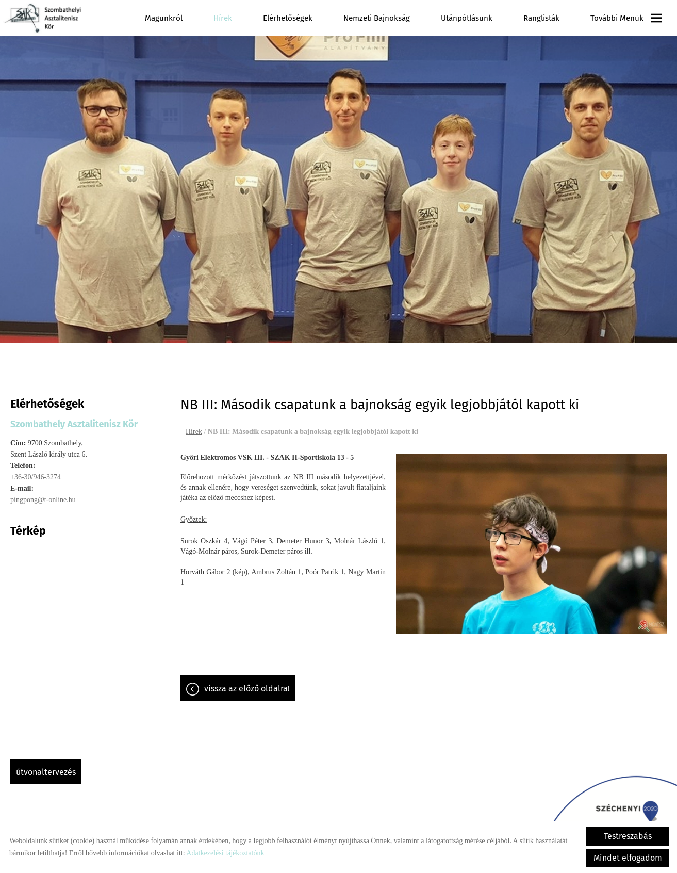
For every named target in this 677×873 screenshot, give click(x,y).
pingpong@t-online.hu (43, 494)
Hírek (222, 18)
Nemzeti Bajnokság (376, 18)
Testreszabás (628, 836)
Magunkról (164, 18)
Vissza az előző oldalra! (247, 683)
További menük (626, 18)
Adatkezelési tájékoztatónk (225, 853)
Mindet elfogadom (627, 858)
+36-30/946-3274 (35, 472)
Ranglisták (541, 18)
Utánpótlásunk (466, 18)
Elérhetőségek (287, 18)
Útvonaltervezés (46, 767)
